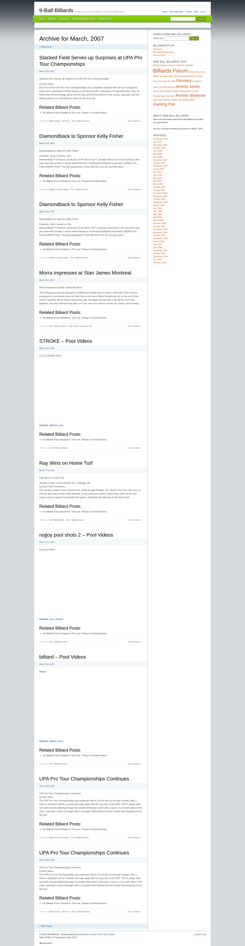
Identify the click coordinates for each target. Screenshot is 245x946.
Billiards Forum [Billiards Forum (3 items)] (170, 71)
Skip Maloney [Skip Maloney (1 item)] (164, 100)
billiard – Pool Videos (62, 657)
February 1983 (159, 262)
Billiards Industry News (59, 189)
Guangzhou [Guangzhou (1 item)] (197, 81)
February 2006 (159, 223)
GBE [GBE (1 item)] (173, 81)
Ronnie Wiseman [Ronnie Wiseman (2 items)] (191, 95)
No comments (134, 121)
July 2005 (157, 244)
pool (61, 425)
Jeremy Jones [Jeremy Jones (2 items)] (187, 86)
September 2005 (160, 238)
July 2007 (157, 172)
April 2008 (157, 157)
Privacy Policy (105, 19)
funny (60, 741)
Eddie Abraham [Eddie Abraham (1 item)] (190, 76)
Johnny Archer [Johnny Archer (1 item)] (159, 91)
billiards (54, 425)
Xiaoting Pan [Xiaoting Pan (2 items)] (164, 104)
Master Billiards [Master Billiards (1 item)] (172, 91)
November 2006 (160, 196)
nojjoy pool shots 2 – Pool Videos (76, 535)
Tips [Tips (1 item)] (180, 100)
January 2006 (159, 226)
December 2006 (160, 193)
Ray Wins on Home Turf (65, 463)
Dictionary (64, 19)
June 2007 (157, 175)
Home (165, 12)
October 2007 (159, 163)
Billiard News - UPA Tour (59, 121)
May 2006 (157, 214)
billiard (53, 741)
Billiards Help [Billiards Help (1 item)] (194, 72)
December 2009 (160, 145)
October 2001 (159, 253)
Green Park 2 (98, 934)
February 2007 (159, 187)
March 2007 (158, 184)
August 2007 (158, 169)
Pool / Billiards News (81, 121)
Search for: (158, 38)
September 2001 (160, 256)
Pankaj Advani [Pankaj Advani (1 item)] (185, 91)
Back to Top (200, 934)
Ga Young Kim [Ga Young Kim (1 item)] (165, 81)
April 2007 (157, 181)
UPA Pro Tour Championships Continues (84, 779)
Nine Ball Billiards (56, 520)
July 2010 (157, 142)
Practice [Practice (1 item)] (195, 91)
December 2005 (160, 229)
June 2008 (157, 151)
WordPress (84, 934)
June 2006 (157, 211)
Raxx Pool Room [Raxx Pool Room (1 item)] (168, 96)
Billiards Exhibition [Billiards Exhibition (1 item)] (185, 65)
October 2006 (159, 199)
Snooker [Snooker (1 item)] (174, 100)
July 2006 (157, 208)
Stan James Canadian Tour (80, 326)
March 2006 (158, 220)
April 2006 (157, 217)
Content (188, 12)
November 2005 (160, 232)
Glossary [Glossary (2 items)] (183, 80)
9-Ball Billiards (56, 10)
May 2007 (157, 178)
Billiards (52, 19)
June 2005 (157, 247)
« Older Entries (45, 47)
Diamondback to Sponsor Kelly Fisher (81, 136)
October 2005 (159, 235)
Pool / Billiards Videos (58, 448)
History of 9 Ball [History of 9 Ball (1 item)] (159, 87)
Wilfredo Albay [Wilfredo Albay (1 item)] (188, 100)
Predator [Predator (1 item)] (156, 96)
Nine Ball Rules (176, 12)
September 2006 (160, 202)
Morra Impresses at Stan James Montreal (85, 273)
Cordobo (111, 934)
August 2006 (158, 205)
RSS (196, 12)
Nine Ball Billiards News (83, 19)
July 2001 (157, 259)
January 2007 (159, 190)
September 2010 (160, 139)
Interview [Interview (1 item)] (171, 87)
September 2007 (160, 166)
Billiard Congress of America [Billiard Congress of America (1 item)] (165, 65)
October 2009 (159, 148)
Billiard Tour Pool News (59, 838)
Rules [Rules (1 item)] (155, 100)
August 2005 (158, 241)
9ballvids (43, 425)
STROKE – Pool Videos (65, 341)
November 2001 (160, 250)
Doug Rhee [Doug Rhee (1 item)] (179, 76)
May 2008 (157, 154)
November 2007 (160, 160)
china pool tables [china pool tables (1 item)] (166, 76)
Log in (203, 12)
